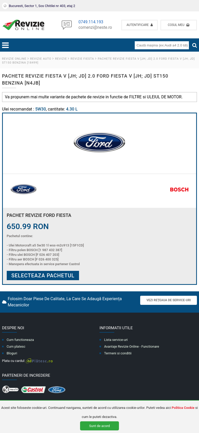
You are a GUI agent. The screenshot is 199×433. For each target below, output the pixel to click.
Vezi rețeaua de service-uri (168, 300)
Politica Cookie (183, 408)
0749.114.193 (91, 22)
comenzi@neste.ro (95, 28)
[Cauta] (194, 45)
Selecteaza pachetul (43, 275)
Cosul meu (179, 25)
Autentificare (139, 25)
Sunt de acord (99, 426)
